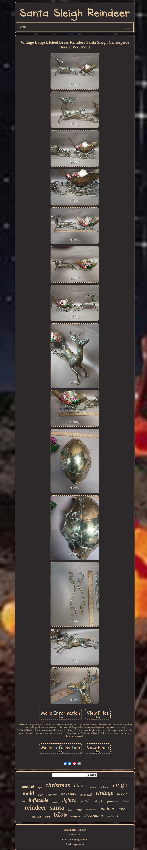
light (40, 787)
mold (28, 793)
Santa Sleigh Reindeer (75, 829)
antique (55, 802)
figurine (52, 794)
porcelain (37, 816)
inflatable (38, 800)
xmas (92, 786)
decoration (93, 815)
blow (60, 815)
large (79, 809)
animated (86, 794)
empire (76, 816)
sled (47, 816)
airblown (104, 787)
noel (23, 801)
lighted (69, 800)
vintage (104, 792)
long (70, 810)
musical (28, 786)
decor (122, 793)
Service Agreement (75, 844)
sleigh (120, 784)
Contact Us (74, 834)
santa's (112, 815)
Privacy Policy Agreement (74, 839)
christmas (58, 785)
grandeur (113, 801)
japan (126, 801)
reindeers (91, 809)
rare (121, 809)
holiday (69, 794)
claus (80, 785)
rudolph (97, 801)
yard (84, 800)
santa (57, 807)
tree (40, 794)
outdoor (107, 808)
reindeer (35, 807)
